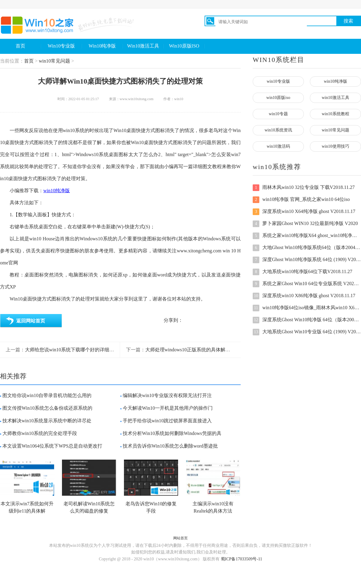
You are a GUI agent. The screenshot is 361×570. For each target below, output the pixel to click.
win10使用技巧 (335, 146)
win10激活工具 (335, 97)
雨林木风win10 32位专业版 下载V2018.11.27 (304, 187)
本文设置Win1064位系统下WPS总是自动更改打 (52, 445)
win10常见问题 (54, 60)
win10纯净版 (56, 190)
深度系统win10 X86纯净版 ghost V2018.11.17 (304, 296)
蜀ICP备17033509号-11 (241, 559)
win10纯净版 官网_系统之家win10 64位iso (301, 199)
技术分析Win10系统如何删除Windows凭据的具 (172, 433)
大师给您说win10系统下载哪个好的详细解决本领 (76, 349)
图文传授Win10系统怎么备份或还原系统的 (47, 408)
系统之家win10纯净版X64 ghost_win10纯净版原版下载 (307, 236)
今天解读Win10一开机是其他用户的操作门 (168, 408)
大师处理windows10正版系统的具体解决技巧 (192, 349)
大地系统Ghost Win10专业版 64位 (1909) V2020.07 (307, 332)
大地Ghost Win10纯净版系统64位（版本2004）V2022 (307, 248)
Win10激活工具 (143, 45)
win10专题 (278, 114)
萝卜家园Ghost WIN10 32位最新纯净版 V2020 (305, 223)
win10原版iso (278, 97)
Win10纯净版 (102, 45)
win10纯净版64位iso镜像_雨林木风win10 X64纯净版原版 (307, 308)
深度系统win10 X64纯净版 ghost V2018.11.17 (304, 211)
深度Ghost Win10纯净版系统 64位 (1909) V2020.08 (307, 260)
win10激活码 (278, 146)
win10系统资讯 (278, 130)
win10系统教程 (335, 114)
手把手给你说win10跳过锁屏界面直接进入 (167, 420)
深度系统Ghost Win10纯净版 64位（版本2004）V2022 (307, 320)
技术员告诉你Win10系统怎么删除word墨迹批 (170, 445)
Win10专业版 (61, 45)
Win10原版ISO (184, 45)
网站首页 (180, 538)
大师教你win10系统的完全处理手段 (39, 433)
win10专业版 (278, 81)
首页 (20, 45)
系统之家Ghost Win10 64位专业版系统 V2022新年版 (307, 284)
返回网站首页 (30, 320)
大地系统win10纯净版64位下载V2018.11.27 (302, 272)
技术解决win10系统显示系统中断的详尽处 (46, 420)
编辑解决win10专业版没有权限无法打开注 (167, 395)
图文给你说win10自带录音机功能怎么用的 (46, 395)
